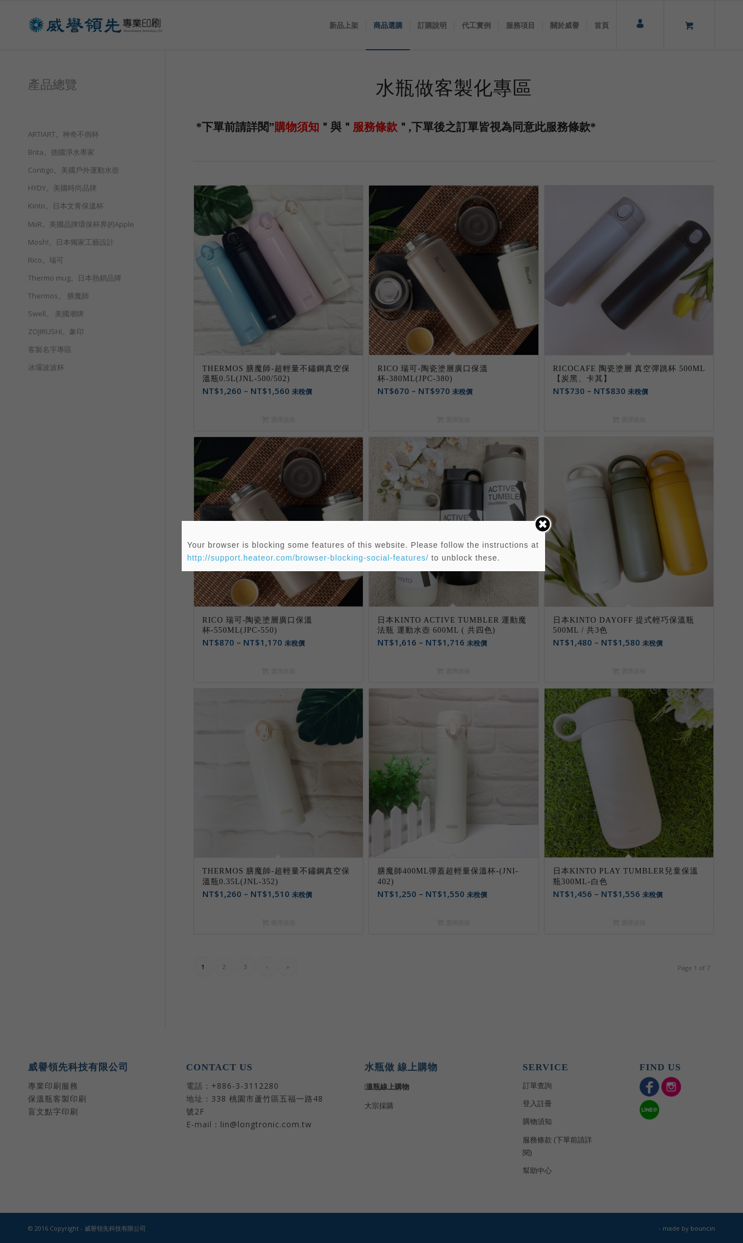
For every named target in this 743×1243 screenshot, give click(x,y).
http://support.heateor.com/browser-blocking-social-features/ (308, 557)
